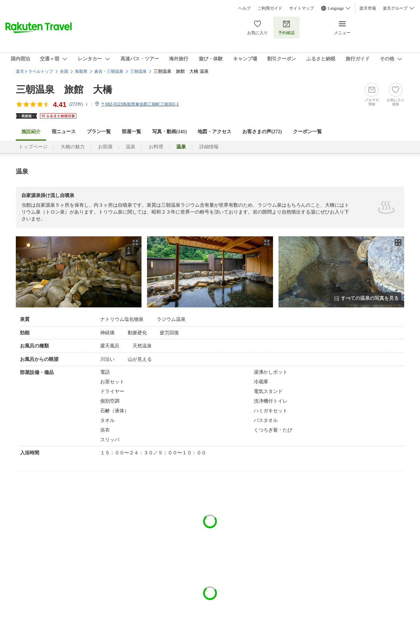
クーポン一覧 (307, 131)
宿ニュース (64, 131)
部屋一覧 (131, 131)
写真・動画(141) (169, 131)
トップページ (33, 146)
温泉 (130, 146)
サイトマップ (301, 8)
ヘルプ (244, 8)
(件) (78, 104)
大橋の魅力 (73, 146)
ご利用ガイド (270, 8)
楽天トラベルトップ (34, 71)
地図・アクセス (214, 131)
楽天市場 (367, 8)
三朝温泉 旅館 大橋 (64, 89)
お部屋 (105, 146)
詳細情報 (209, 146)
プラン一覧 (99, 131)
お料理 (156, 146)
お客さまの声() (262, 131)
